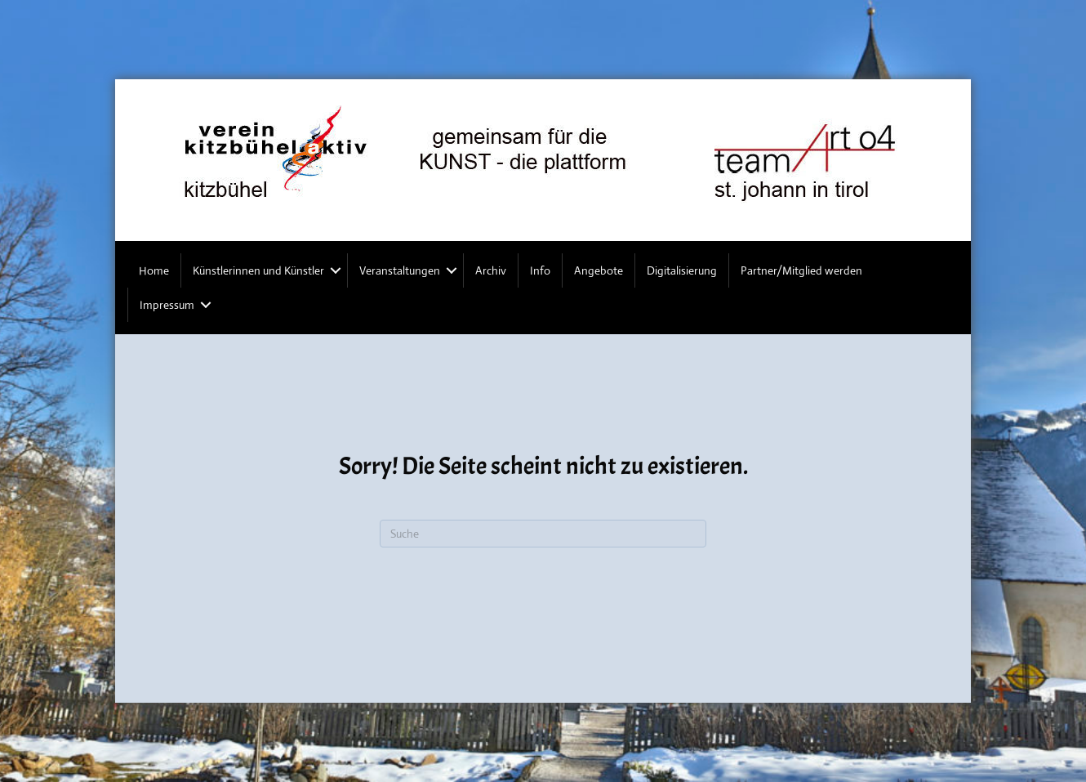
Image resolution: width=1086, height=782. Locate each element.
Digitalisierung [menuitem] (682, 270)
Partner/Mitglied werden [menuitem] (801, 270)
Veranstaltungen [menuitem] (399, 270)
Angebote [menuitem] (598, 270)
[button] (335, 270)
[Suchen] (543, 533)
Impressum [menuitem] (167, 304)
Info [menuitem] (540, 270)
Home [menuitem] (154, 270)
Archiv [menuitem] (490, 270)
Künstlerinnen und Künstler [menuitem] (258, 270)
